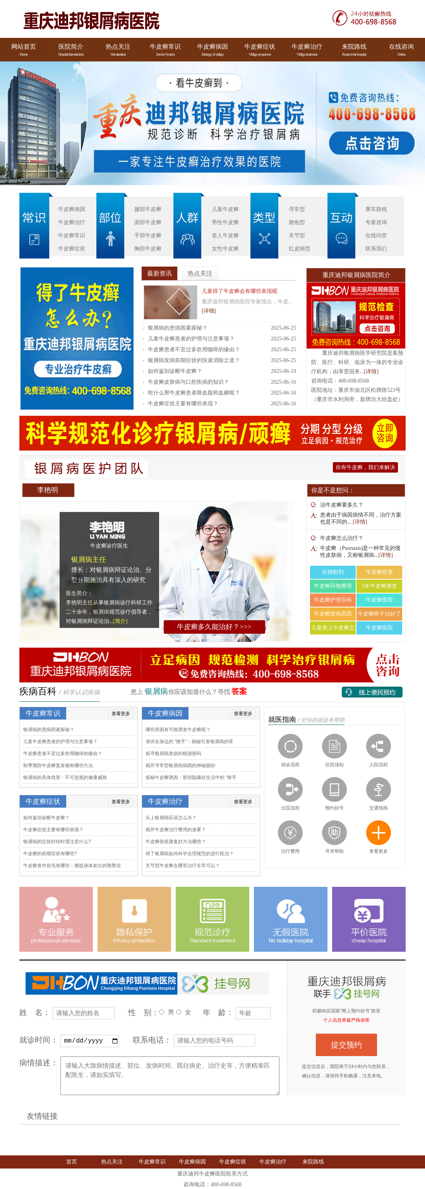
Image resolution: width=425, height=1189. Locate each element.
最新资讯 (159, 273)
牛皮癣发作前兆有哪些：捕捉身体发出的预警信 (72, 865)
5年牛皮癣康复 (379, 586)
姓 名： (34, 1012)
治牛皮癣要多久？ (341, 505)
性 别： (143, 1012)
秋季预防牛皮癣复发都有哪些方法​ (58, 765)
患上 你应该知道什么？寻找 (188, 692)
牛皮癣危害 (379, 572)
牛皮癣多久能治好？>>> (214, 627)
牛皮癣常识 (71, 235)
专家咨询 (376, 222)
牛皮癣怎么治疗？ (341, 538)
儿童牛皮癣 (225, 209)
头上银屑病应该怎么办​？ (171, 817)
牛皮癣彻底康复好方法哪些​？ (176, 841)
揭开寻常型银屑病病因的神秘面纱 (180, 765)
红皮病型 (299, 248)
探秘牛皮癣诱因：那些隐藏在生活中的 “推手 (191, 777)
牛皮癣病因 (71, 209)
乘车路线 (376, 209)
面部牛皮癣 (147, 222)
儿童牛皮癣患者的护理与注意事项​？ (191, 339)
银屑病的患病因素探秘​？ (177, 328)
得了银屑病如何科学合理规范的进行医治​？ (190, 853)
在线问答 (376, 235)
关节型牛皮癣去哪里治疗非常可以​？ (183, 865)
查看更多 (120, 713)
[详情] (371, 371)
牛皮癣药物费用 (333, 586)
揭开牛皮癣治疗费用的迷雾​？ (176, 829)
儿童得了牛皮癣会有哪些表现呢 (240, 291)
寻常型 (297, 209)
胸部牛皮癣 (147, 248)
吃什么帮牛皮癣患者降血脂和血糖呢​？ (194, 393)
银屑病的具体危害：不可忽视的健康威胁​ (65, 777)
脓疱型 (297, 222)
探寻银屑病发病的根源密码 (173, 753)
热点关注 (200, 273)
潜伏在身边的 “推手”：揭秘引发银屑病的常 (189, 741)
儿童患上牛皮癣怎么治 (333, 629)
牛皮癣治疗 (71, 222)
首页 (71, 1161)
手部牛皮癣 (147, 235)
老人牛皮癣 (225, 235)
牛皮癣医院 (379, 600)
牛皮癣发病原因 (333, 614)
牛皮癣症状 (71, 248)
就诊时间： (38, 1040)
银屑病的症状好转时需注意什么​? (57, 841)
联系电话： (152, 1040)
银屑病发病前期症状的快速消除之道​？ (194, 360)
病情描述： (38, 1062)
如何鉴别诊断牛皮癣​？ (175, 371)
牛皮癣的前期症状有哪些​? (50, 853)
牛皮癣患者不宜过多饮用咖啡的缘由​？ (194, 349)
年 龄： (218, 1012)
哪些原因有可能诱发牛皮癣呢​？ (178, 729)
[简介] (120, 621)
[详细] (209, 311)
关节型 (297, 235)
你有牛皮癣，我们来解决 (365, 467)
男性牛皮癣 (225, 222)
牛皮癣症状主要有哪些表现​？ (183, 404)
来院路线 (313, 1161)
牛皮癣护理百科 (333, 600)
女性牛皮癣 (225, 248)
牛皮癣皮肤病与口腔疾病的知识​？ (188, 382)
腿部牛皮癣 (147, 209)
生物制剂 (333, 572)
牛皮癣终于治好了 (379, 614)
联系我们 (376, 248)
